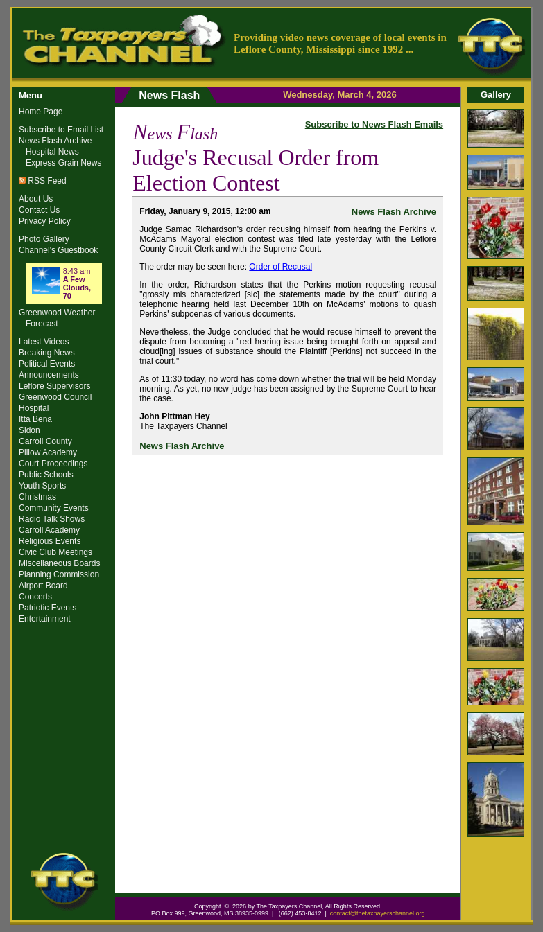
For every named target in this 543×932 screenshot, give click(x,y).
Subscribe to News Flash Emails (374, 124)
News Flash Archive (394, 211)
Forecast (42, 323)
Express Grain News (63, 163)
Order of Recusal (280, 267)
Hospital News (52, 152)
